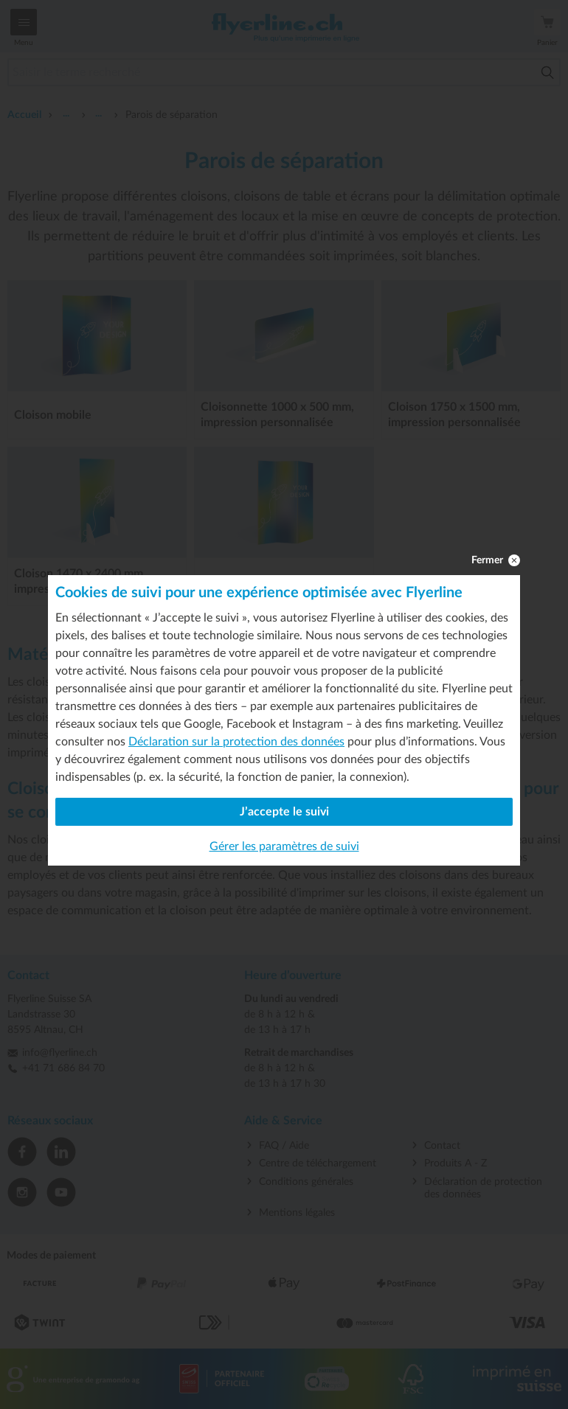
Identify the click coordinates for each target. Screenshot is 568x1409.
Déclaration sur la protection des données (236, 742)
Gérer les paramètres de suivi (284, 846)
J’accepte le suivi (284, 812)
